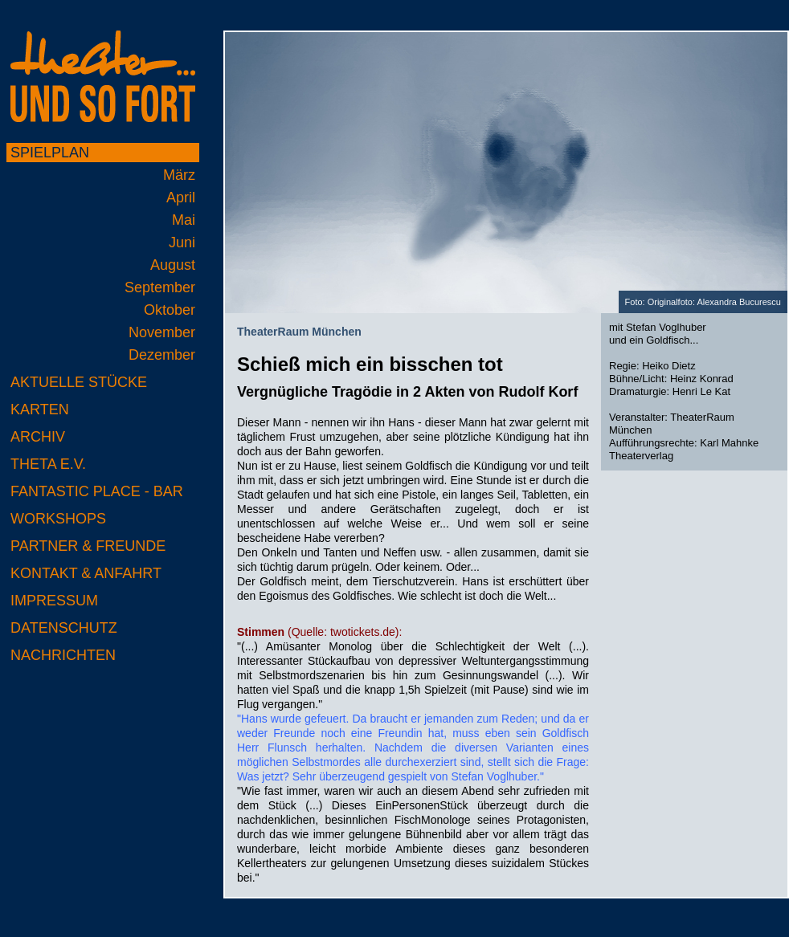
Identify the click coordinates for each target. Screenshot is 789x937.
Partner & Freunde (88, 546)
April (180, 197)
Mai (183, 220)
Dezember (162, 355)
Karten (39, 409)
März (179, 175)
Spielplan (49, 153)
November (162, 332)
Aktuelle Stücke (78, 382)
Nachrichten (63, 655)
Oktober (169, 310)
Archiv (37, 437)
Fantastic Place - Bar (96, 491)
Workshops (58, 519)
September (160, 287)
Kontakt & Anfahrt (85, 573)
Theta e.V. (48, 464)
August (172, 265)
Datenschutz (63, 628)
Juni (182, 242)
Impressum (54, 601)
